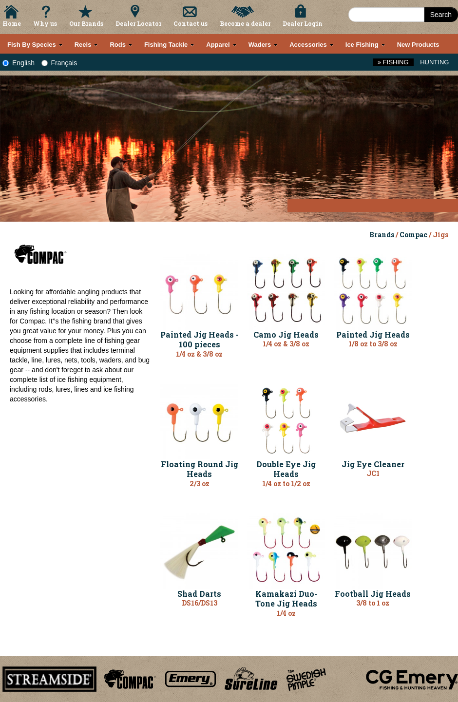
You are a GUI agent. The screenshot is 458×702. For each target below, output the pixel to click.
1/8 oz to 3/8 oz (373, 343)
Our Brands (86, 23)
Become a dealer (245, 23)
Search (441, 15)
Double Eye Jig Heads (286, 469)
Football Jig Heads (373, 593)
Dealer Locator (138, 23)
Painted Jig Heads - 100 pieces (199, 339)
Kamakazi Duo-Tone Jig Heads (286, 598)
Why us (45, 23)
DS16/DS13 (199, 602)
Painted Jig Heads (373, 334)
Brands (381, 234)
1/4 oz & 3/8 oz (199, 354)
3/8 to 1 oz (372, 602)
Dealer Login (303, 23)
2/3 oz (200, 483)
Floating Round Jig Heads (199, 469)
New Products (418, 44)
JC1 (373, 473)
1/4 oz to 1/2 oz (286, 483)
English (18, 63)
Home (11, 23)
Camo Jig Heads (286, 334)
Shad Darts (199, 593)
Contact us (190, 23)
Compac (413, 234)
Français (59, 63)
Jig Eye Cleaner (373, 464)
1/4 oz (286, 613)
